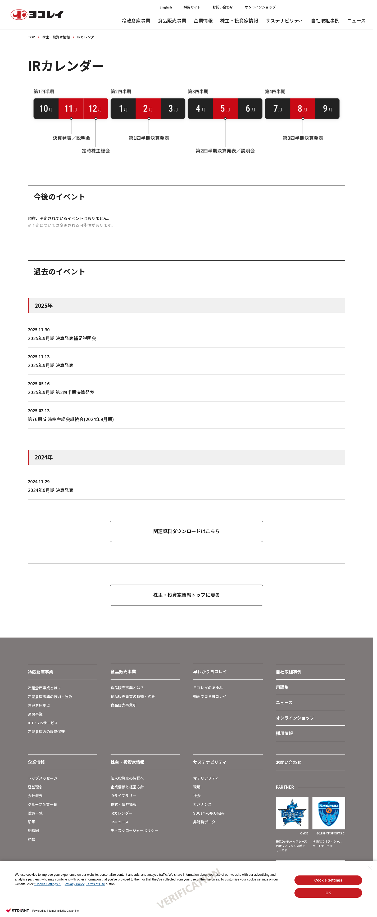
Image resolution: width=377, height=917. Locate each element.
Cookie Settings (328, 880)
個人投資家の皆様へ (127, 778)
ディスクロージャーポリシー (134, 830)
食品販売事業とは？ (127, 687)
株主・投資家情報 (239, 20)
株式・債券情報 (124, 804)
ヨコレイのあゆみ (208, 687)
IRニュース (120, 821)
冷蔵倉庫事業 (136, 20)
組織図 (33, 830)
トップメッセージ (42, 778)
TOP (31, 36)
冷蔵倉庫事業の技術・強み (50, 696)
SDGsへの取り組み (209, 813)
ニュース (356, 20)
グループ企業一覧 (42, 804)
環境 (197, 786)
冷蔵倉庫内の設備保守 (46, 731)
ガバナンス (202, 804)
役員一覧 (35, 813)
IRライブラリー (123, 795)
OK (328, 893)
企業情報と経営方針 (127, 786)
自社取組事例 (325, 20)
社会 (197, 795)
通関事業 (35, 714)
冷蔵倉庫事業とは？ (44, 687)
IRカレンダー (122, 813)
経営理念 (35, 786)
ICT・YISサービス (43, 722)
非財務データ (204, 821)
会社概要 (35, 795)
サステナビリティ (284, 20)
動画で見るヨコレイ (209, 696)
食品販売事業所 (124, 705)
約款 (31, 839)
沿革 (31, 821)
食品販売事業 (172, 20)
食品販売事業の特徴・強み (133, 696)
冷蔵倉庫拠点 (39, 705)
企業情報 (203, 20)
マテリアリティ (206, 778)
